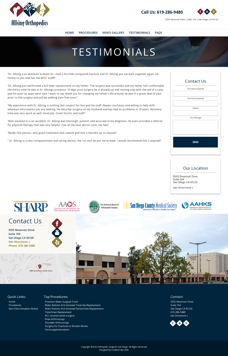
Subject (195, 108)
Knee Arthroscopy (55, 319)
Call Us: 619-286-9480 (162, 12)
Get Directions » (183, 187)
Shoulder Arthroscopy (57, 322)
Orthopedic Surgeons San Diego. (112, 346)
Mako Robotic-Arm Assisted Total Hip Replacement (72, 305)
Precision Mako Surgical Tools (61, 301)
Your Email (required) (195, 98)
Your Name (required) (195, 89)
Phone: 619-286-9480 (22, 245)
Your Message (195, 118)
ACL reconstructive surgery (60, 315)
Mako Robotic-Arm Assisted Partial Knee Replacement (74, 308)
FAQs (158, 33)
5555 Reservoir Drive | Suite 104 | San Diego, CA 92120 (191, 19)
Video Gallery (113, 33)
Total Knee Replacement (58, 312)
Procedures (88, 33)
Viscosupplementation (57, 329)
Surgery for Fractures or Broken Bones (66, 326)
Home (69, 33)
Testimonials (139, 33)
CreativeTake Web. (120, 349)
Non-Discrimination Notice (23, 308)
